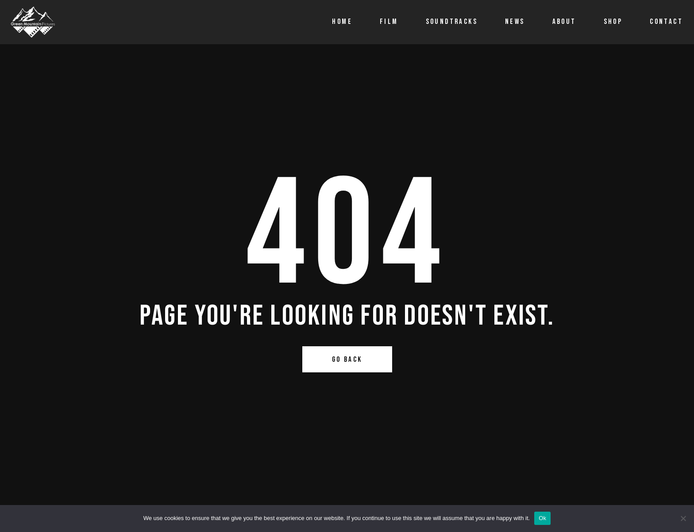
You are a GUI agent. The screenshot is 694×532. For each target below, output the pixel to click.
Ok (542, 518)
